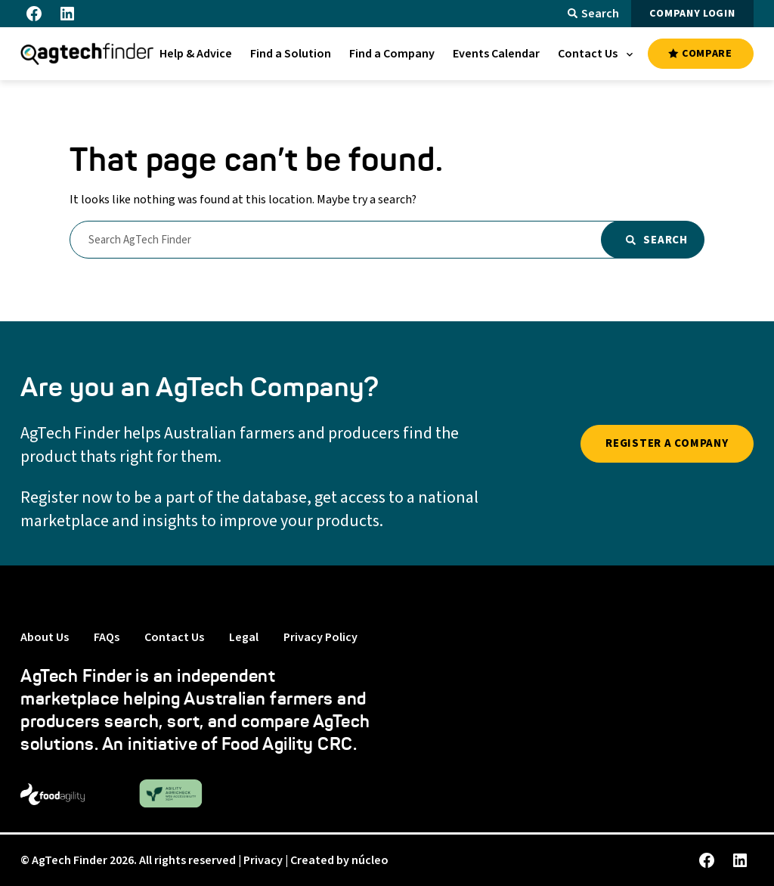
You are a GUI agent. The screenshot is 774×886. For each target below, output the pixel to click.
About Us (44, 637)
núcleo (370, 860)
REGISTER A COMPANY (667, 443)
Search (593, 13)
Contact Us (174, 637)
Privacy (263, 860)
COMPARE (700, 53)
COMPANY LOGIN (692, 13)
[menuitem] (195, 53)
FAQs (106, 637)
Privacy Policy (320, 637)
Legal (244, 637)
